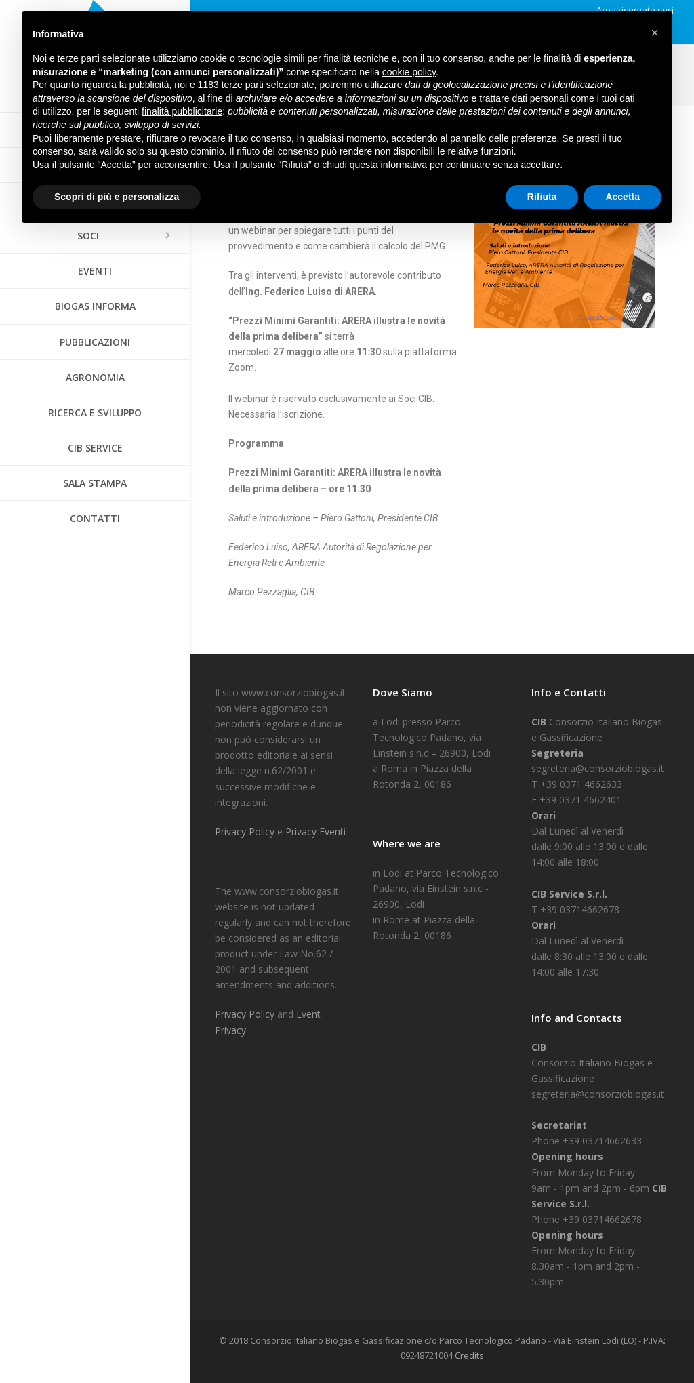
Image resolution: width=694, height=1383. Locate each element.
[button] (655, 32)
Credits (469, 1355)
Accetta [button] (622, 196)
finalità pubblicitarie (182, 111)
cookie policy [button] (409, 71)
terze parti (243, 84)
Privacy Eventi (315, 831)
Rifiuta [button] (542, 196)
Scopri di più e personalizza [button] (116, 196)
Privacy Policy (246, 831)
